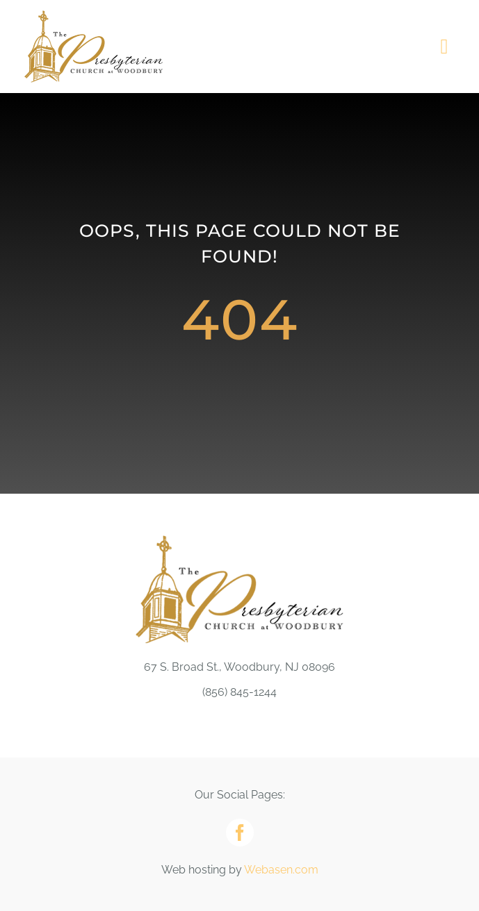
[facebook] (240, 832)
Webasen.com (281, 869)
